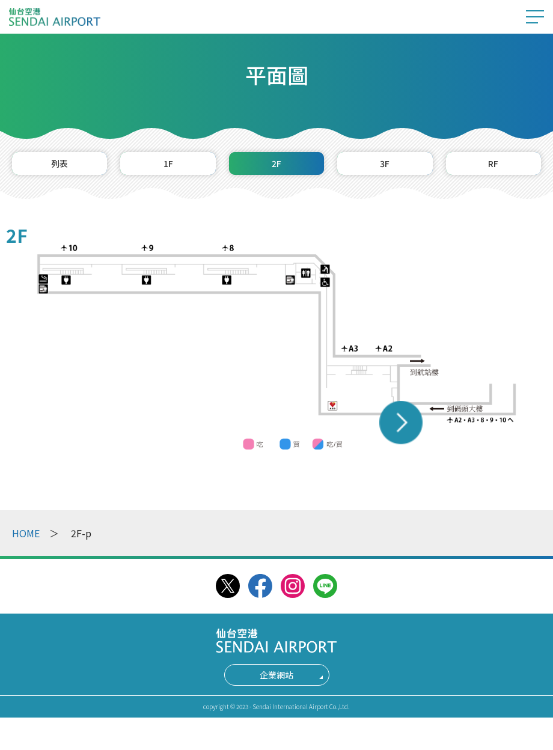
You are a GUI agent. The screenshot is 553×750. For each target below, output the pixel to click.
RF (493, 167)
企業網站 (276, 683)
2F (276, 167)
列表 (59, 167)
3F (385, 167)
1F (168, 167)
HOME (26, 541)
